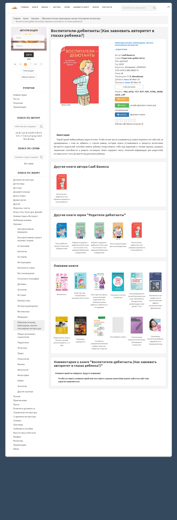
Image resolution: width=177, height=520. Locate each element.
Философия (23, 375)
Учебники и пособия (23, 428)
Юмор (16, 449)
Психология (23, 359)
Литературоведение (27, 306)
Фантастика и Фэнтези (24, 432)
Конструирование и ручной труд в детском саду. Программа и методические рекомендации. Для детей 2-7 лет (136, 293)
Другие (16, 204)
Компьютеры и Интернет (25, 216)
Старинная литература (24, 416)
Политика (22, 348)
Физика (21, 364)
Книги (35, 7)
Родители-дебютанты (133, 58)
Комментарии (20, 95)
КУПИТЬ (122, 99)
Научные (35, 18)
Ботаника (22, 256)
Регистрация (28, 71)
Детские (17, 188)
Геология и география (28, 278)
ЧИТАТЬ (122, 105)
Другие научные (25, 391)
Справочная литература (25, 412)
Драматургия (19, 200)
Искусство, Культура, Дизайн (27, 212)
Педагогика (23, 342)
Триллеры (18, 424)
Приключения (20, 400)
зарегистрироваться (68, 381)
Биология (22, 251)
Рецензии (18, 103)
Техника (17, 420)
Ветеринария (24, 262)
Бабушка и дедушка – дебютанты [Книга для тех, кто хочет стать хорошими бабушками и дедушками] (80, 241)
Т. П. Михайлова (135, 76)
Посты (16, 99)
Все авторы (28, 139)
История (21, 295)
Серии (67, 7)
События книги (129, 87)
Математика (23, 311)
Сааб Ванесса (128, 55)
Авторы (57, 7)
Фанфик (17, 436)
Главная (25, 7)
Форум (96, 7)
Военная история (26, 267)
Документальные (21, 191)
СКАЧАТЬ (122, 114)
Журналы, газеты (21, 208)
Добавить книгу (81, 7)
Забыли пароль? (28, 77)
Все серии (29, 163)
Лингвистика (23, 300)
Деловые (21, 284)
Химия (20, 380)
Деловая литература (23, 179)
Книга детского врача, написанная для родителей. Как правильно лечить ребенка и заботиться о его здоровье (99, 294)
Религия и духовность (24, 408)
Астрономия (23, 246)
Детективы (18, 183)
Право (20, 353)
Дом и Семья (19, 195)
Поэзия (16, 396)
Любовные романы (22, 220)
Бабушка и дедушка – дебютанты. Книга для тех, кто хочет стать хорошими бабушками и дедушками (99, 241)
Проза (16, 404)
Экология (22, 386)
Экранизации (19, 107)
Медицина (22, 317)
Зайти (29, 54)
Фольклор (18, 440)
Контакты (107, 7)
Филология (22, 369)
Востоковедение (26, 273)
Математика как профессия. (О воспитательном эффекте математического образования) (155, 295)
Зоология (22, 289)
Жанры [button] (45, 7)
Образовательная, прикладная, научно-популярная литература (71, 18)
